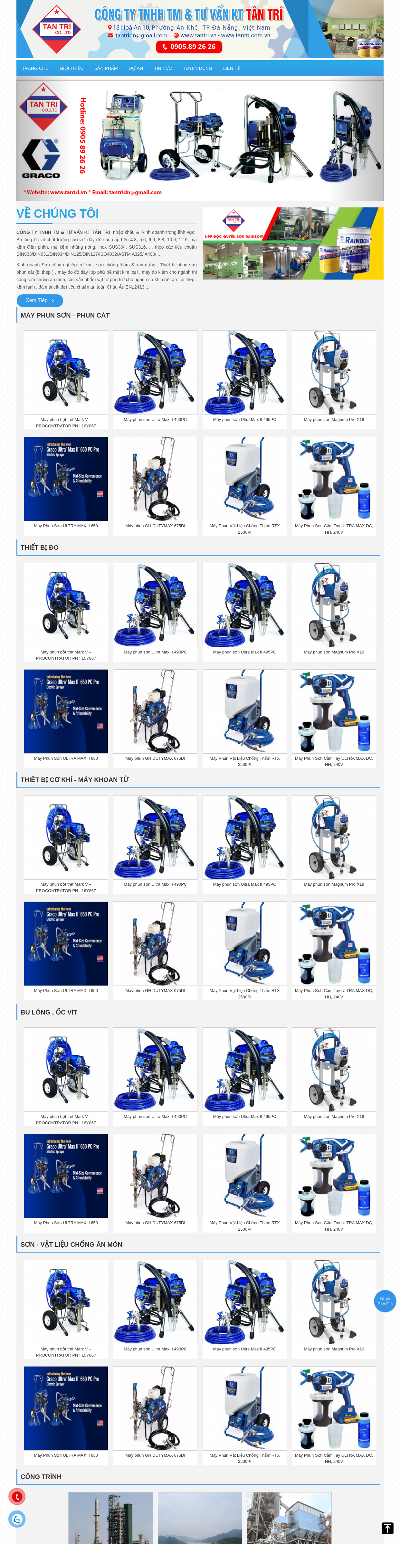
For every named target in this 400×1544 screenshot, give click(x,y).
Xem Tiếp (40, 300)
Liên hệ (231, 68)
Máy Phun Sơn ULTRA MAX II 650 (66, 525)
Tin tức (163, 68)
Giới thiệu (71, 68)
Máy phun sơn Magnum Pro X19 (334, 419)
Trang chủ (35, 68)
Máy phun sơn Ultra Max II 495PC (244, 419)
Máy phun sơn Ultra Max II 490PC (155, 419)
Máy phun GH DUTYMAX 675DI (155, 525)
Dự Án (136, 68)
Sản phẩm (106, 68)
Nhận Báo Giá (385, 1301)
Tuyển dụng (197, 68)
